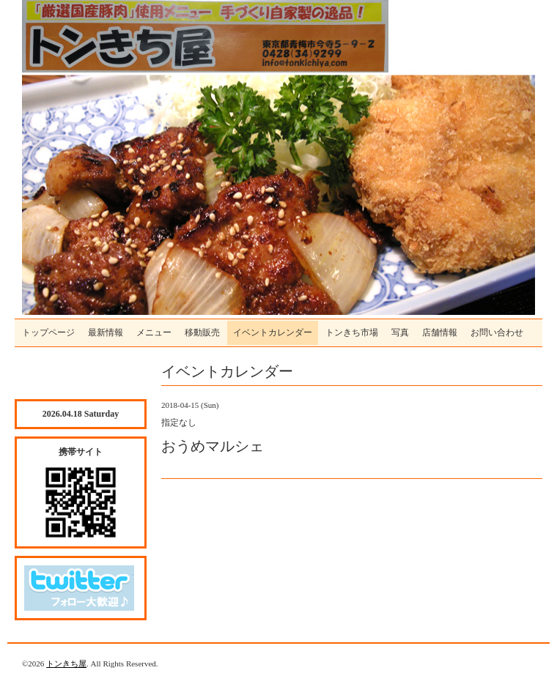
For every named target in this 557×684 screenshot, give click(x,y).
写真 (400, 332)
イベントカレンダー (272, 332)
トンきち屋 (66, 663)
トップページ (48, 332)
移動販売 (202, 332)
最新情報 (105, 332)
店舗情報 (439, 332)
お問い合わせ (497, 332)
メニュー (153, 332)
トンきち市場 (351, 332)
